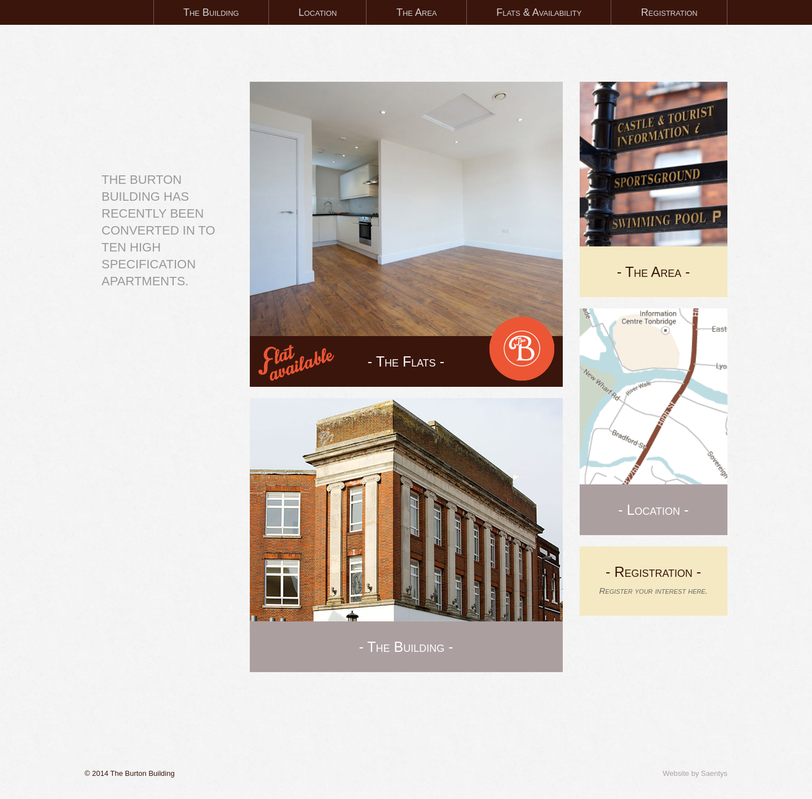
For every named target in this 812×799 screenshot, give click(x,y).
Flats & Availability (538, 12)
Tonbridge (157, 97)
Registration (669, 12)
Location (317, 12)
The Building (211, 12)
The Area (416, 12)
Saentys (714, 773)
